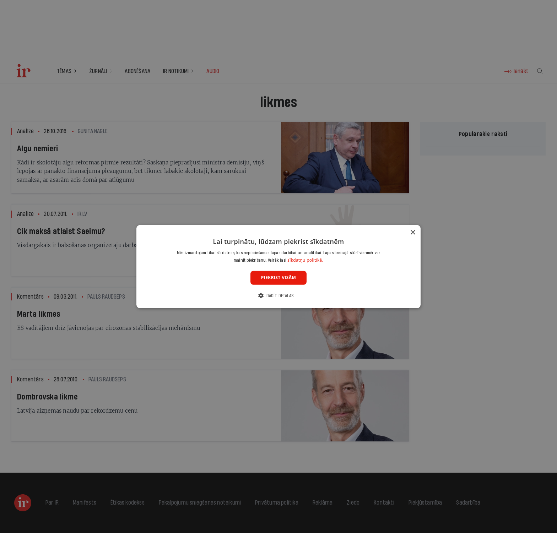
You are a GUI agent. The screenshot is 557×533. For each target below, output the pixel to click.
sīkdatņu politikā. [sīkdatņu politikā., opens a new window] (305, 260)
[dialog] (278, 266)
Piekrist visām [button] (278, 277)
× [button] (412, 232)
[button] (278, 295)
